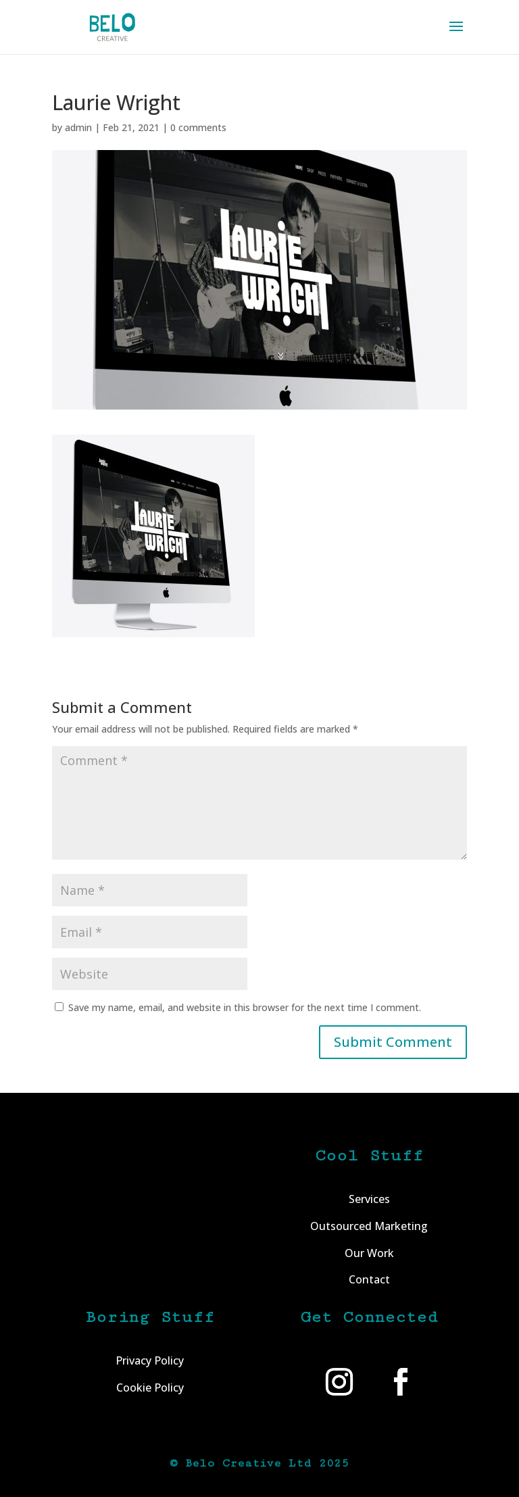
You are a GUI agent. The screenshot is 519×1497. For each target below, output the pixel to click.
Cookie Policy (150, 1387)
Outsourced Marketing (369, 1226)
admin (78, 127)
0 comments (198, 127)
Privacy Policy (150, 1360)
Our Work (369, 1253)
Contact (369, 1279)
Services (369, 1199)
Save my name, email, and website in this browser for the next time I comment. (244, 1007)
